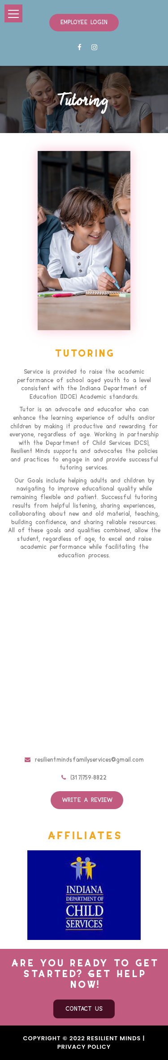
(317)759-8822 (84, 778)
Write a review (87, 800)
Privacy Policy (84, 1047)
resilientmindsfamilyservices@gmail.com (84, 760)
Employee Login (84, 22)
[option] (84, 895)
